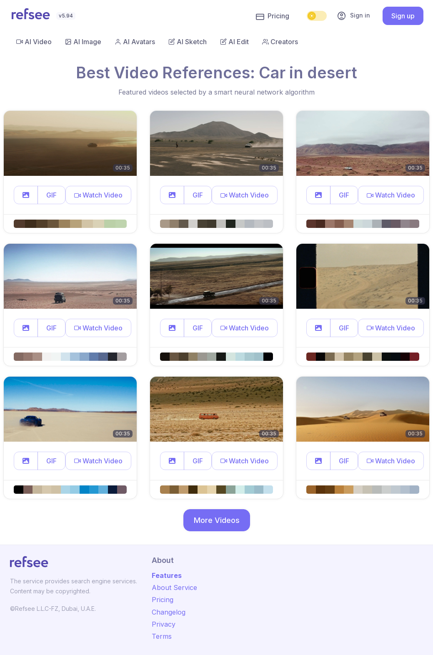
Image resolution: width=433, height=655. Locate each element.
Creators (280, 42)
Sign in (353, 16)
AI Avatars (135, 42)
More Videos (217, 520)
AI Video (34, 42)
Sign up (403, 16)
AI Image (83, 42)
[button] (26, 195)
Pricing (272, 16)
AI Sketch (187, 42)
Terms (162, 636)
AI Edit (234, 42)
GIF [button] (51, 195)
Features (167, 575)
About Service (174, 587)
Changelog (168, 612)
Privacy (163, 624)
